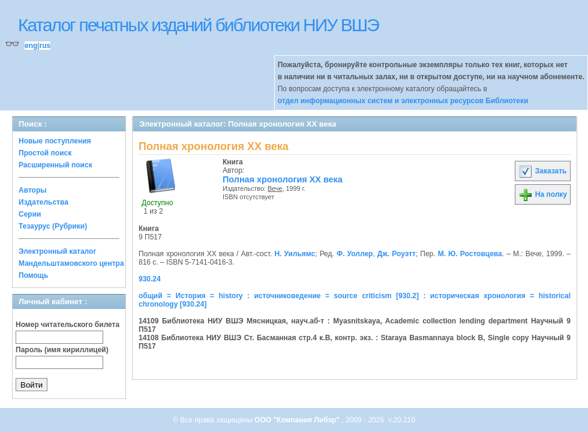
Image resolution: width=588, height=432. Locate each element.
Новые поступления (55, 141)
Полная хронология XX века (283, 179)
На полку (542, 194)
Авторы (33, 190)
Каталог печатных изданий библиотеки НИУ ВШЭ (198, 25)
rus (44, 45)
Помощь (33, 275)
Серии (30, 214)
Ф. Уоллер (355, 254)
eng (31, 45)
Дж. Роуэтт (396, 254)
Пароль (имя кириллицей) (62, 350)
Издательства (43, 202)
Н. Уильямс (294, 254)
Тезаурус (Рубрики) (53, 226)
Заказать (542, 171)
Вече (275, 188)
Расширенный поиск (55, 165)
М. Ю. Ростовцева (470, 254)
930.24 (150, 279)
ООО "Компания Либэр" (297, 420)
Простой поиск (45, 153)
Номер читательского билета (67, 324)
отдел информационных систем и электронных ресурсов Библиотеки (403, 101)
